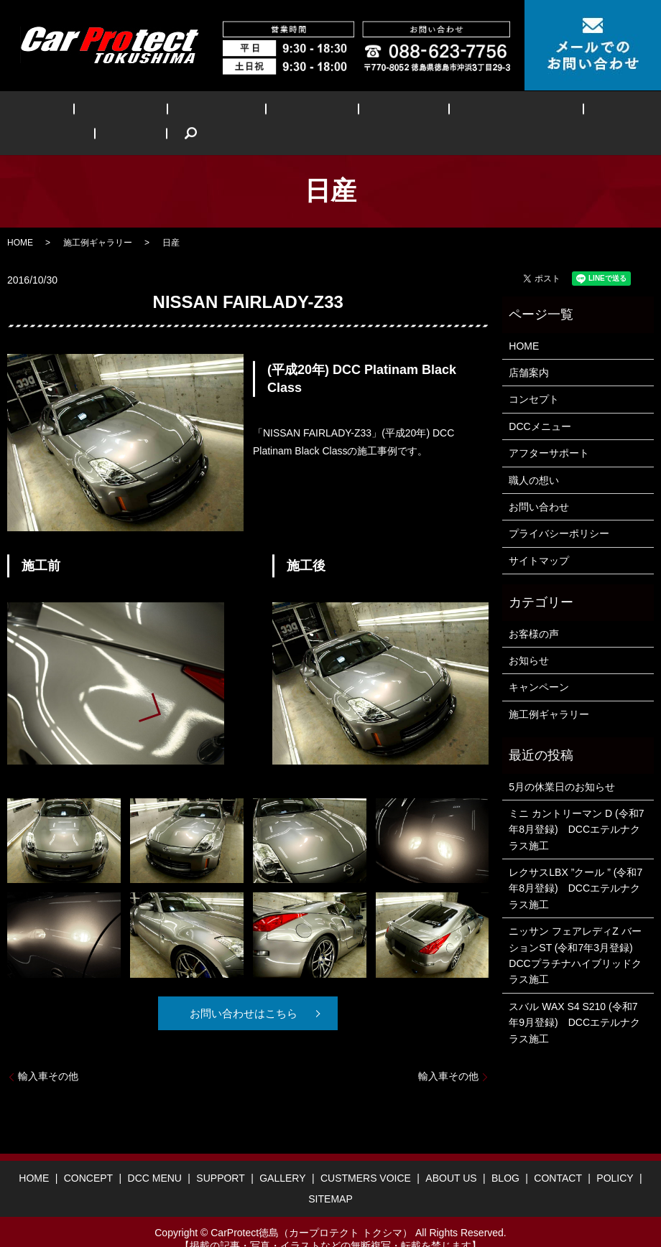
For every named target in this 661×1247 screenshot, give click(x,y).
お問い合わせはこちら (243, 992)
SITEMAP (330, 1176)
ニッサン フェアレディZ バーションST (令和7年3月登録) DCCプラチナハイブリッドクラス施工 (575, 933)
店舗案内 (529, 350)
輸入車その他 (48, 1054)
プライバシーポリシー (559, 512)
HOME (52, 112)
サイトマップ (539, 538)
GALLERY (324, 112)
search (612, 112)
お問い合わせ (539, 484)
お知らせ (529, 638)
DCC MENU (184, 112)
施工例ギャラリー (97, 220)
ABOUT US (502, 112)
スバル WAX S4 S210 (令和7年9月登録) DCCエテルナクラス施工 (574, 1000)
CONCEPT (113, 112)
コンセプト (534, 377)
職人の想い (534, 458)
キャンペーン (539, 665)
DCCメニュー (539, 404)
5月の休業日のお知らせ (562, 764)
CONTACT (558, 1156)
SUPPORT (256, 112)
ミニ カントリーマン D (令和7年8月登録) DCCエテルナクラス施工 (576, 807)
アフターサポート (549, 430)
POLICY (614, 1156)
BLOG (563, 112)
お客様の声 (534, 611)
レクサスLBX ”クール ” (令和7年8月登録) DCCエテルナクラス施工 (575, 866)
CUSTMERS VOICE (412, 112)
